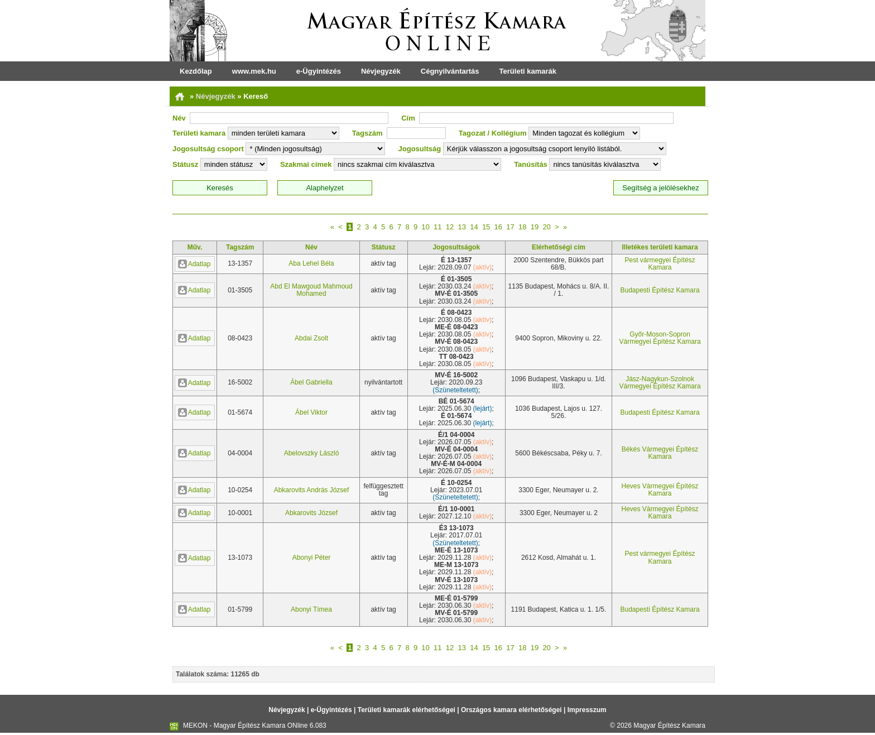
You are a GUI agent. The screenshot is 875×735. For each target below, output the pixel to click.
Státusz (185, 164)
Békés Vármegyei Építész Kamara (660, 452)
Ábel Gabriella (311, 382)
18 (522, 227)
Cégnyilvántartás (450, 71)
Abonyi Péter (311, 557)
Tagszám (367, 133)
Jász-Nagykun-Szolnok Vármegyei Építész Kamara (660, 382)
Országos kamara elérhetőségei (511, 710)
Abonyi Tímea (311, 609)
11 (437, 227)
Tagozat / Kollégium (493, 133)
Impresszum (587, 710)
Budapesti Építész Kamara (660, 290)
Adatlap (194, 264)
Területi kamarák (527, 71)
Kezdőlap (196, 71)
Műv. (195, 247)
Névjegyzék (381, 71)
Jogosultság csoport (208, 149)
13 (461, 227)
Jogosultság (419, 149)
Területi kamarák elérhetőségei (406, 710)
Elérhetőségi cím (558, 247)
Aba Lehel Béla (311, 263)
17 (510, 227)
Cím (408, 118)
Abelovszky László (311, 453)
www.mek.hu (254, 71)
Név (179, 118)
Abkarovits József (311, 513)
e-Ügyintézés (318, 71)
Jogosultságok (456, 247)
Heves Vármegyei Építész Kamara (660, 489)
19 (535, 227)
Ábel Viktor (311, 412)
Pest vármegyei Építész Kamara (660, 263)
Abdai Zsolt (311, 338)
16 (498, 227)
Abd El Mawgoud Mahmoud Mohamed (311, 289)
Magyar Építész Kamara (669, 725)
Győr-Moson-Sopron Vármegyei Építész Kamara (660, 337)
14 (474, 227)
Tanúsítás (530, 164)
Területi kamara (198, 133)
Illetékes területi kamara (660, 247)
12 (450, 227)
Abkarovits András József (311, 490)
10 (425, 227)
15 (486, 227)
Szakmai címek (306, 164)
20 (546, 227)
